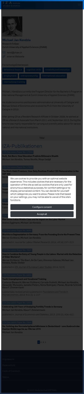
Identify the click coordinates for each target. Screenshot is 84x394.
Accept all (42, 214)
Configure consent (42, 207)
